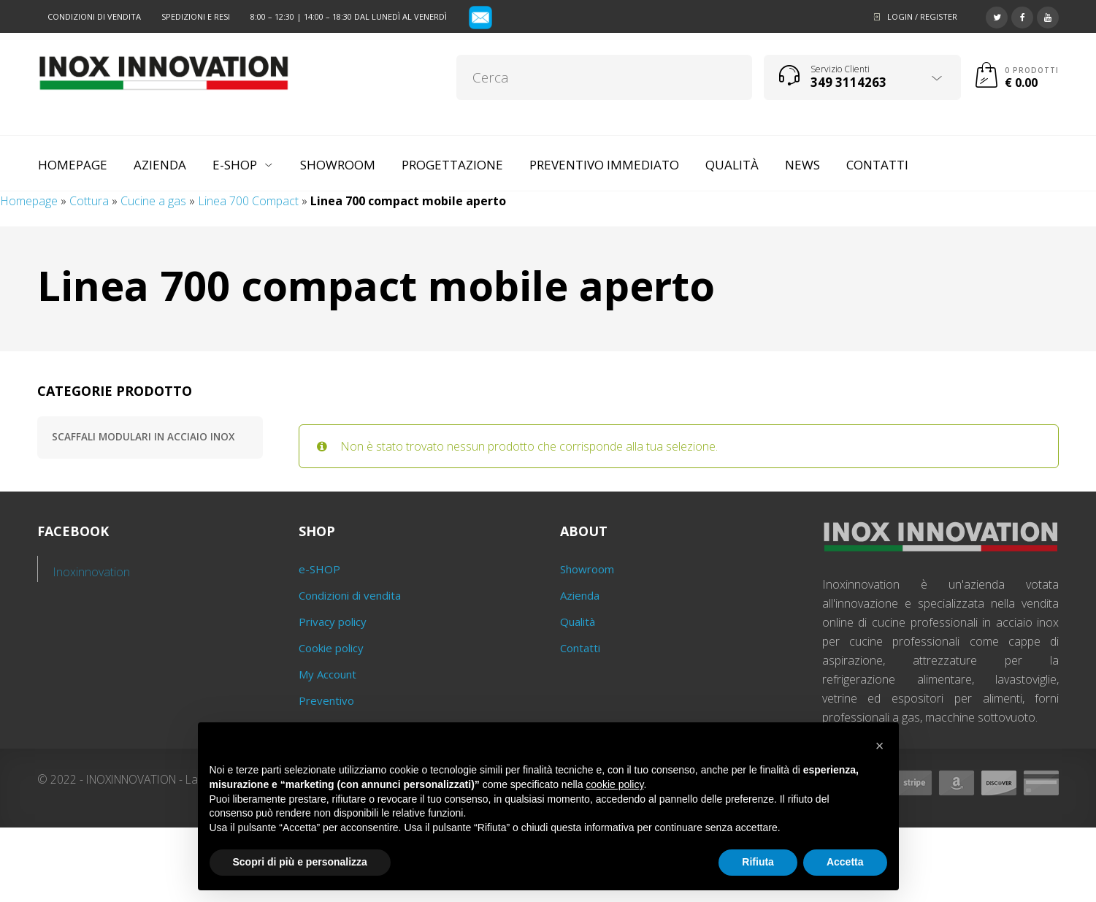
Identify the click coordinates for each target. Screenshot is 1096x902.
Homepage (29, 201)
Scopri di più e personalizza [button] (300, 862)
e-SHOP (319, 569)
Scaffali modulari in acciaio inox (143, 436)
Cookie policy (331, 648)
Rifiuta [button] (758, 862)
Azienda (579, 595)
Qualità (577, 621)
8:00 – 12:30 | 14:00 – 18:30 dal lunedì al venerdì (348, 16)
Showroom (587, 569)
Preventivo (326, 700)
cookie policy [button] (614, 784)
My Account (327, 674)
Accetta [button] (845, 862)
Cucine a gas (153, 201)
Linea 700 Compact (248, 201)
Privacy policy (333, 621)
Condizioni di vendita (94, 16)
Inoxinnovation (91, 572)
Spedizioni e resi (195, 16)
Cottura (89, 201)
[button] (880, 745)
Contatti (580, 648)
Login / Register (922, 16)
